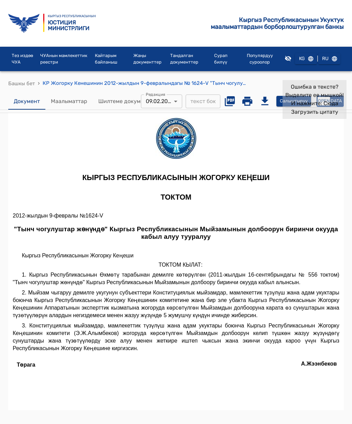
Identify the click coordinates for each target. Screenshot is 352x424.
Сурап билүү (221, 59)
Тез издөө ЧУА (22, 59)
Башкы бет (21, 83)
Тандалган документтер (184, 59)
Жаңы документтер (147, 59)
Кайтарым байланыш (106, 59)
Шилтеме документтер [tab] (129, 101)
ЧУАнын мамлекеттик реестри (63, 59)
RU (329, 59)
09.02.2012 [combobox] (159, 101)
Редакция (155, 94)
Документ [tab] (26, 101)
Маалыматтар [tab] (69, 101)
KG (306, 59)
